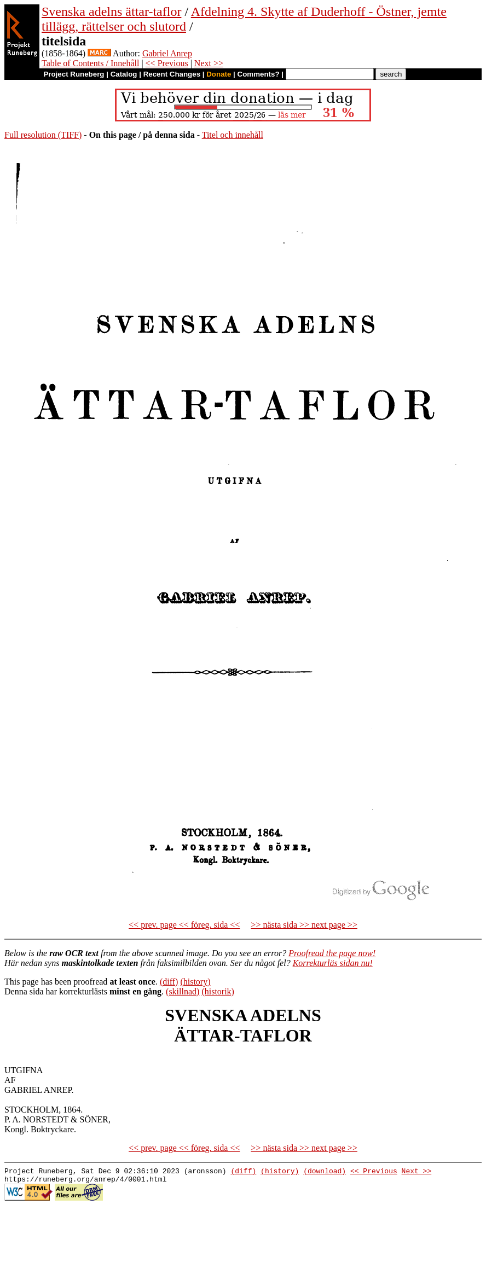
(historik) (217, 991)
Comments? (259, 74)
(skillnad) (182, 991)
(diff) (169, 981)
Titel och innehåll (232, 134)
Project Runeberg (73, 74)
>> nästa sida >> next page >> (304, 924)
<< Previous (167, 63)
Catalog (124, 74)
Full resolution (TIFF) (43, 134)
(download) (324, 1172)
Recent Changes (171, 74)
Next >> (208, 63)
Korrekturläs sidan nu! (333, 963)
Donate (218, 74)
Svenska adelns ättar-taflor (111, 11)
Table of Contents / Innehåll (90, 63)
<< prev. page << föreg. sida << (184, 924)
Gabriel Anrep (167, 53)
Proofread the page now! (331, 953)
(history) (195, 981)
